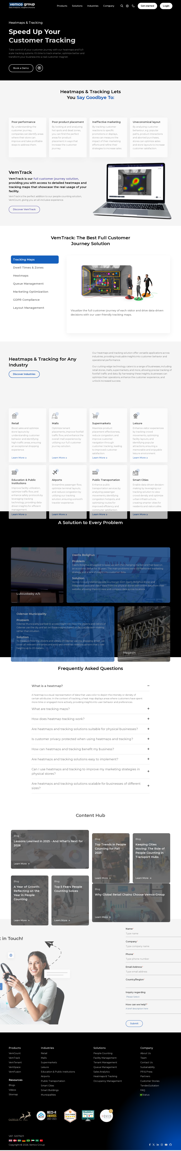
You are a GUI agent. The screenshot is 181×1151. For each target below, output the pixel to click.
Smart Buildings (50, 1092)
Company (108, 6)
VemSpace (15, 1068)
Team (143, 1059)
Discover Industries (24, 374)
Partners (145, 1077)
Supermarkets (49, 1063)
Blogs (12, 1086)
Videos (12, 1091)
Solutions (77, 6)
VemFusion (15, 1073)
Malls (43, 1059)
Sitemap (13, 1096)
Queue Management (105, 1068)
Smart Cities (47, 1087)
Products (62, 6)
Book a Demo (21, 68)
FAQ (142, 1092)
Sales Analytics (101, 1073)
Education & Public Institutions (58, 1073)
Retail (44, 1054)
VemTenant (15, 1063)
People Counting (103, 1054)
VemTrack (14, 1059)
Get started (147, 6)
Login (166, 6)
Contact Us (146, 1063)
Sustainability (147, 1068)
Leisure (45, 1068)
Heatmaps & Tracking (105, 1077)
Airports (45, 1077)
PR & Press (146, 1073)
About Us (145, 1054)
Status (145, 1096)
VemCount (15, 1054)
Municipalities (48, 1096)
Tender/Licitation (149, 1087)
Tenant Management (105, 1063)
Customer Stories (150, 1082)
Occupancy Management (107, 1082)
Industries (92, 6)
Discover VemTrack (24, 209)
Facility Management (105, 1059)
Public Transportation (53, 1082)
